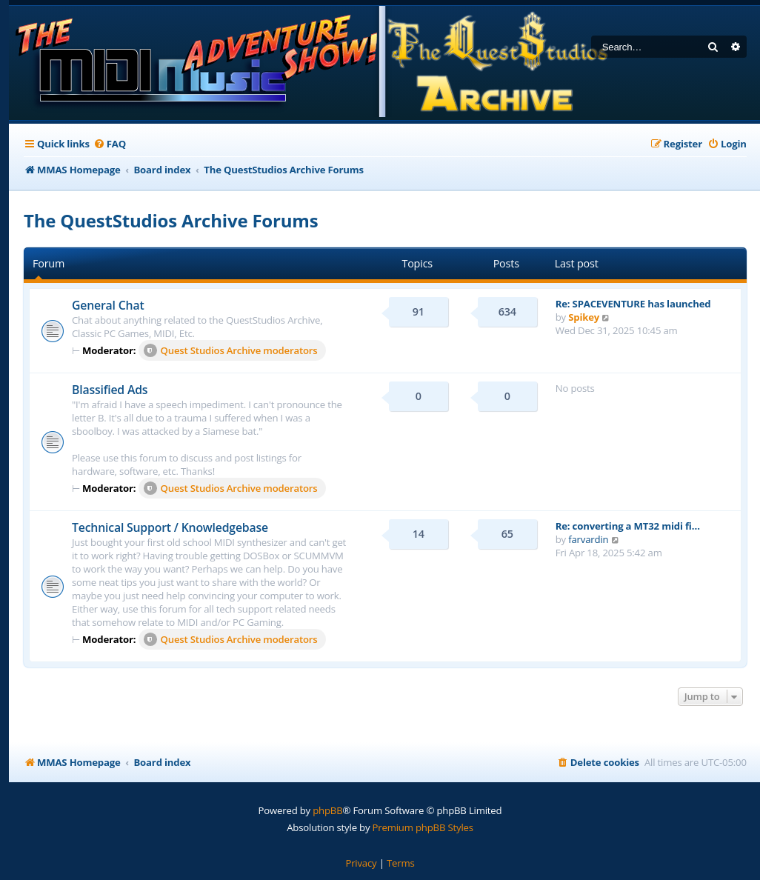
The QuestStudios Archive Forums (171, 220)
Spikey (583, 317)
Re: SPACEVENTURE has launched (633, 303)
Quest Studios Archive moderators (231, 350)
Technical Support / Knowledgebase (170, 527)
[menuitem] (109, 144)
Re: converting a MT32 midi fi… (628, 526)
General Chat (108, 305)
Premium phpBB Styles (423, 827)
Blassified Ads (109, 389)
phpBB (327, 810)
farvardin (588, 539)
